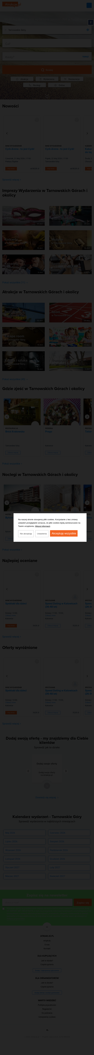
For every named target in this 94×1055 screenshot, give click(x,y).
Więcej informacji (42, 526)
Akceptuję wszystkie (64, 533)
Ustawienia (42, 534)
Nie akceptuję (26, 534)
